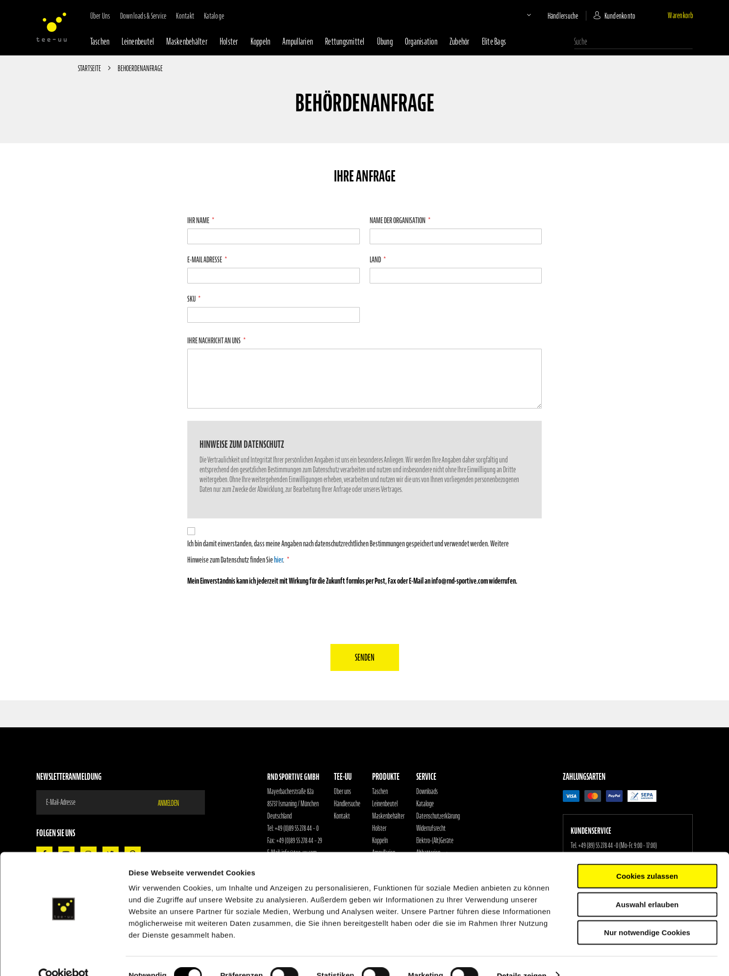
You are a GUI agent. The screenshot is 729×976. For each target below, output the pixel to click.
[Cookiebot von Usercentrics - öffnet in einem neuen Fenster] (63, 957)
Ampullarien (297, 41)
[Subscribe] (174, 802)
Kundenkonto (620, 15)
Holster (229, 41)
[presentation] (364, 612)
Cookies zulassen (647, 857)
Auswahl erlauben (647, 885)
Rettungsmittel (345, 41)
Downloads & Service (143, 15)
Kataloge (214, 15)
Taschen (100, 41)
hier (278, 559)
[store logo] (51, 27)
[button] (521, 15)
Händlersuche (563, 15)
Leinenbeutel (138, 41)
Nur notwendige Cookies (647, 913)
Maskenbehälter (186, 41)
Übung (385, 41)
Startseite (90, 68)
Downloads (427, 791)
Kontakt (185, 15)
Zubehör (460, 41)
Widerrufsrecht (431, 828)
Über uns (100, 15)
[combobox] (633, 41)
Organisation (421, 41)
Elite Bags (494, 41)
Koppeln (261, 41)
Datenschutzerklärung (438, 816)
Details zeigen (521, 956)
